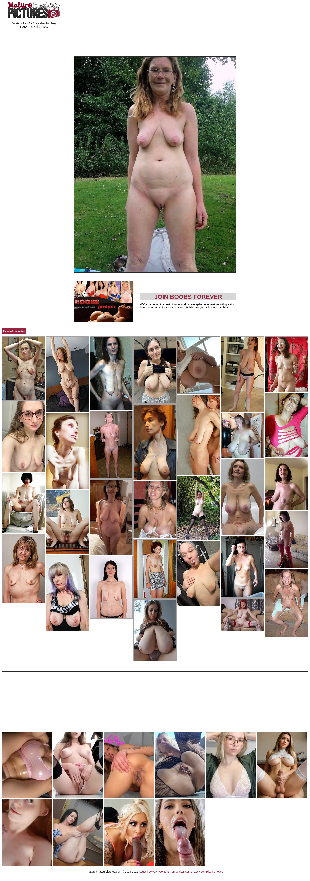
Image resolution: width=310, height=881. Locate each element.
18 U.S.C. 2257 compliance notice (202, 871)
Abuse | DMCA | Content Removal (160, 871)
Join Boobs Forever (188, 296)
